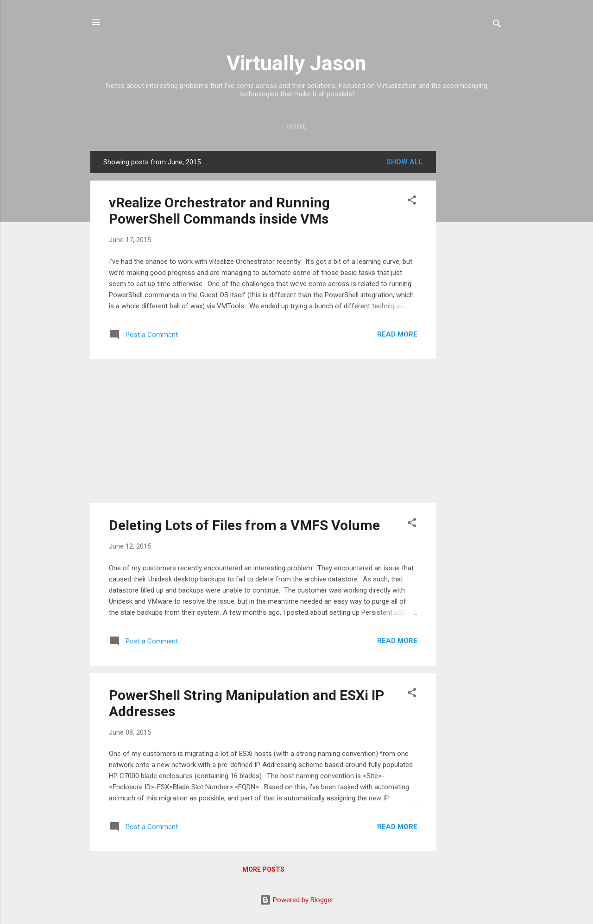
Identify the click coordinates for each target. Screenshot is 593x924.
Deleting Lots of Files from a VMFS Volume (244, 525)
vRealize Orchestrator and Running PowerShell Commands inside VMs (219, 210)
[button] (411, 201)
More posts (263, 869)
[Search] (497, 25)
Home (296, 126)
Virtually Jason (296, 63)
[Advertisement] (473, 290)
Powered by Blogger (297, 900)
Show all (404, 162)
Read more (397, 334)
